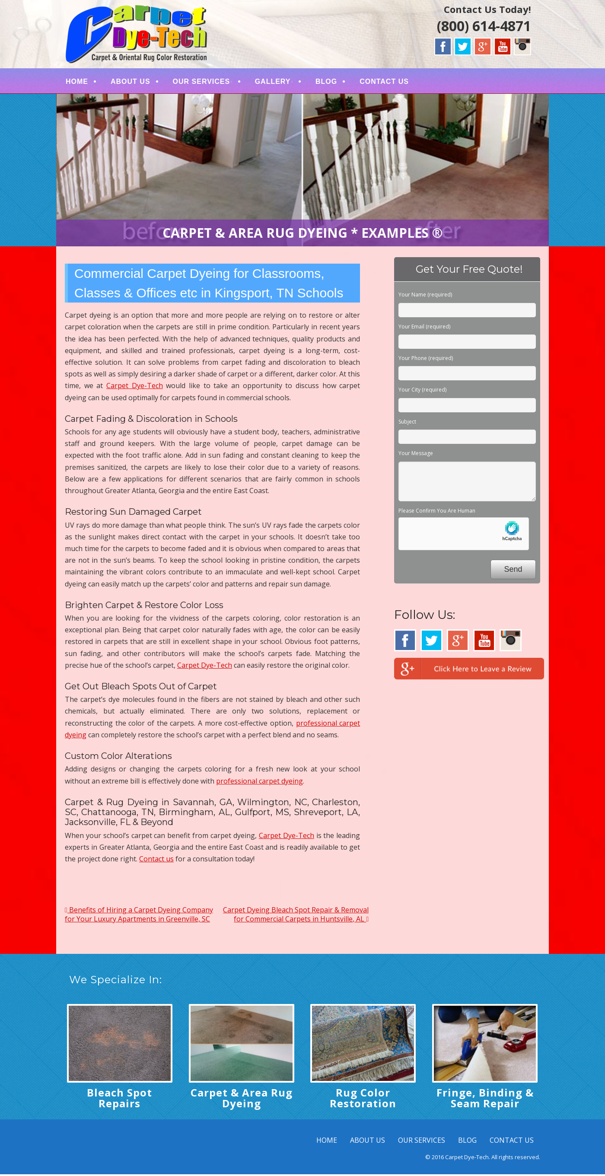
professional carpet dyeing (259, 782)
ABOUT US (130, 82)
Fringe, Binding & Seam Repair (485, 1099)
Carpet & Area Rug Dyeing (242, 1099)
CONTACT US (384, 82)
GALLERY (273, 82)
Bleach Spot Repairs (119, 1099)
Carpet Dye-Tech (134, 387)
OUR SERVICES (201, 82)
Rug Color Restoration (363, 1099)
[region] (302, 172)
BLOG (326, 82)
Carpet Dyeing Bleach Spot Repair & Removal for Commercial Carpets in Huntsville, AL (296, 916)
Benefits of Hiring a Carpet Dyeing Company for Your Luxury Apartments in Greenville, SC (139, 916)
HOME (77, 82)
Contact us (156, 861)
